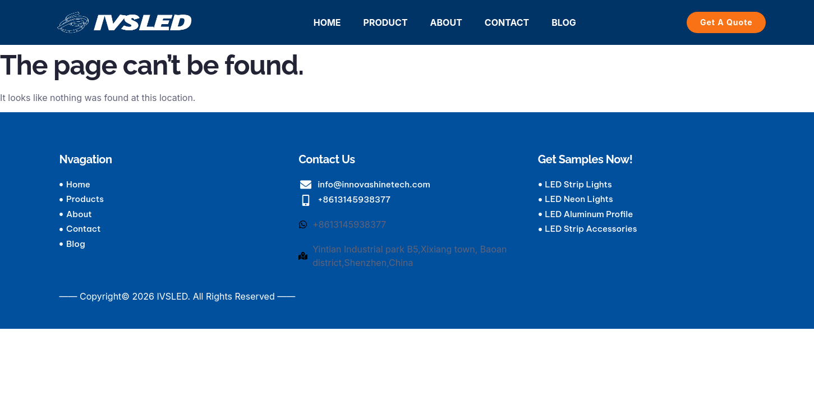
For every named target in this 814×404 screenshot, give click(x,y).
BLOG (563, 22)
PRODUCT (386, 22)
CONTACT (507, 22)
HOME (327, 22)
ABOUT (446, 22)
